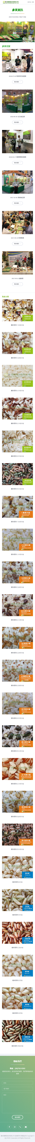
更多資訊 (16, 82)
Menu (30, 2)
